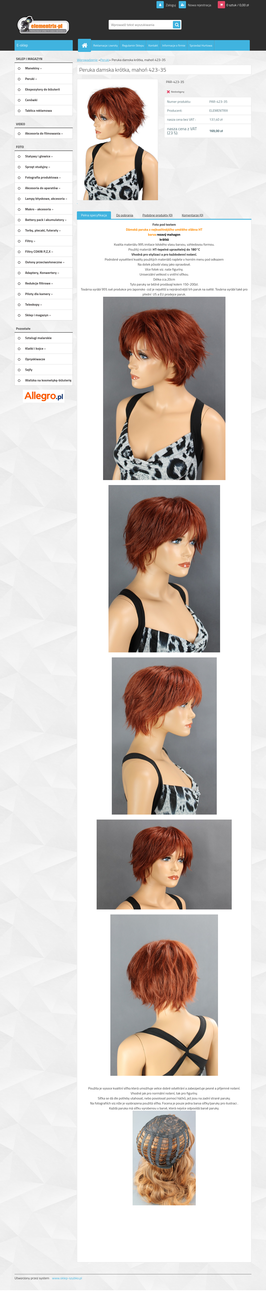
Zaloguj (170, 4)
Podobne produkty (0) (157, 215)
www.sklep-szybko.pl (67, 1278)
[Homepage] (86, 45)
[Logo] (43, 24)
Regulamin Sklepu (133, 45)
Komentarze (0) (192, 215)
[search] (176, 25)
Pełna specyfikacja (94, 215)
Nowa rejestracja (199, 4)
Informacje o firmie (173, 45)
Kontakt (153, 45)
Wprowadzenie (87, 59)
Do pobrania (124, 215)
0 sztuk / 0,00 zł (237, 4)
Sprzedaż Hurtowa (201, 45)
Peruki (104, 59)
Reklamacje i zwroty (105, 45)
